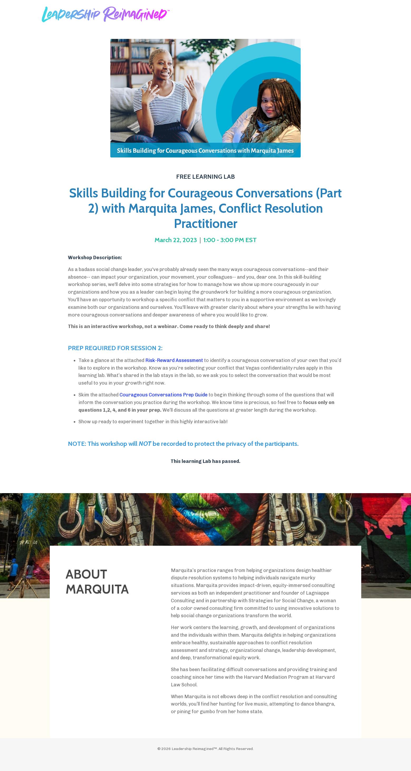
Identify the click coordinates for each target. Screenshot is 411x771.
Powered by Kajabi (205, 757)
